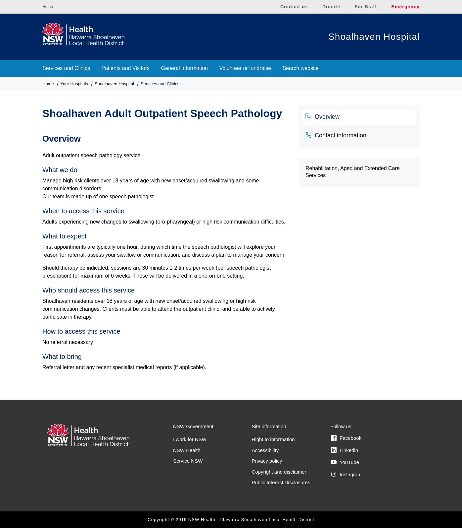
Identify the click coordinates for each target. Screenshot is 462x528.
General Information (184, 68)
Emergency (405, 6)
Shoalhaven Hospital (374, 37)
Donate (331, 6)
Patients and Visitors (126, 68)
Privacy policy (267, 461)
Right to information (273, 439)
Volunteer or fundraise (245, 68)
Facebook (346, 438)
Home (47, 6)
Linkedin (344, 450)
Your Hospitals (74, 83)
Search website (300, 68)
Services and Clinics (66, 68)
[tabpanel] (165, 248)
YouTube (345, 462)
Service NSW (188, 461)
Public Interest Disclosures (281, 482)
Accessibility (265, 450)
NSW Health (187, 450)
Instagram (346, 474)
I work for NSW (190, 439)
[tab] (359, 117)
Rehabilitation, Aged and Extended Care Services (352, 171)
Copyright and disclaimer (279, 472)
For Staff (365, 6)
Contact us (294, 6)
